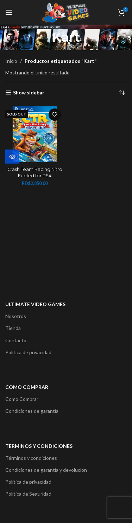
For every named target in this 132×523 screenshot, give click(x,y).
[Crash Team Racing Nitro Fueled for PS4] (34, 134)
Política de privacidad (28, 352)
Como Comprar (21, 399)
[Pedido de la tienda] (121, 92)
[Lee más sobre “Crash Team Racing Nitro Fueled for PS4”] (12, 157)
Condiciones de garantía (31, 411)
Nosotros (15, 316)
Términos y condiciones (31, 458)
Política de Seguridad (28, 494)
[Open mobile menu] (9, 12)
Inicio (11, 61)
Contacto (15, 340)
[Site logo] (65, 12)
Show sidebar (28, 92)
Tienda (13, 328)
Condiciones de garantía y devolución (46, 470)
